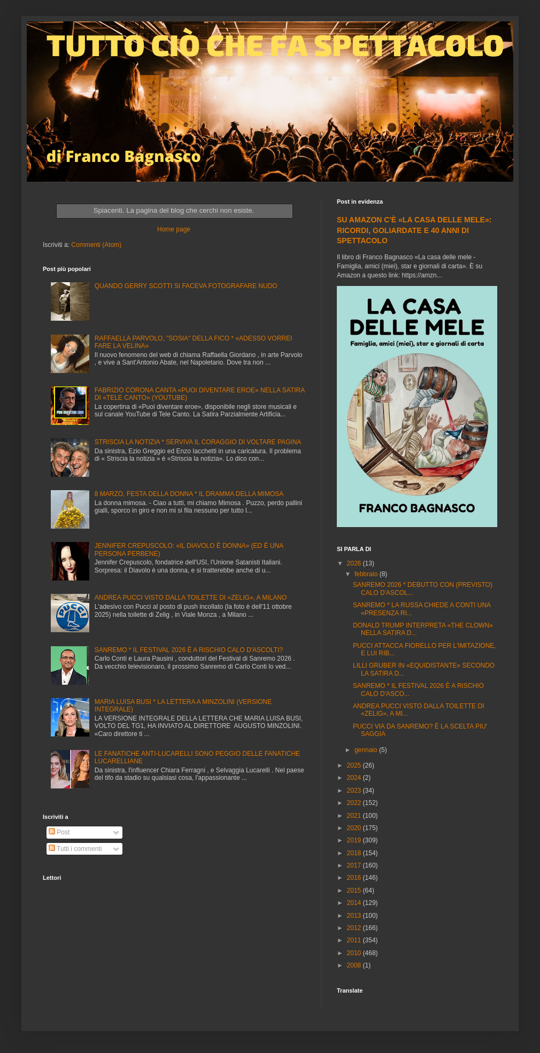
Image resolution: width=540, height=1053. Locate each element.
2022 (355, 803)
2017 (355, 865)
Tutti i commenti (75, 849)
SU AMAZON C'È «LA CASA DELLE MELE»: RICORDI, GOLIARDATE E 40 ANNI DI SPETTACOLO (414, 230)
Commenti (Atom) (96, 245)
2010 (355, 953)
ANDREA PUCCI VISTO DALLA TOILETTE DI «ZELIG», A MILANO (191, 597)
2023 (355, 790)
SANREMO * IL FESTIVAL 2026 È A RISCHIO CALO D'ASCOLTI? (189, 650)
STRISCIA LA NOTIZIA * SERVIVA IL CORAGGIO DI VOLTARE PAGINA (198, 442)
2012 (355, 928)
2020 (355, 828)
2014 (355, 903)
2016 (355, 877)
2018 (355, 853)
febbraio (367, 574)
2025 (355, 765)
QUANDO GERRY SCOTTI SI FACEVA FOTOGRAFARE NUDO (186, 286)
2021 (355, 815)
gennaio (366, 750)
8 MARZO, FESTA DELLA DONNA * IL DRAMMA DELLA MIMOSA (189, 494)
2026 (355, 563)
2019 (355, 840)
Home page (173, 229)
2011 (355, 940)
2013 (355, 915)
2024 (355, 777)
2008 (355, 965)
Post (59, 832)
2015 (355, 890)
